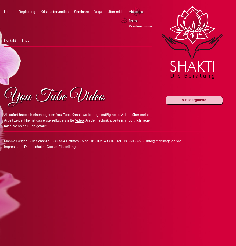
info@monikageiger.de (163, 141)
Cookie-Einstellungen (63, 147)
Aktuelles (136, 12)
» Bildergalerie (194, 100)
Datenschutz (34, 147)
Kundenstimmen (125, 26)
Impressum (12, 147)
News (125, 20)
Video (79, 120)
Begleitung (27, 12)
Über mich (115, 12)
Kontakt (10, 40)
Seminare (81, 12)
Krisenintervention (55, 12)
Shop (25, 40)
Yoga (98, 12)
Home (8, 12)
